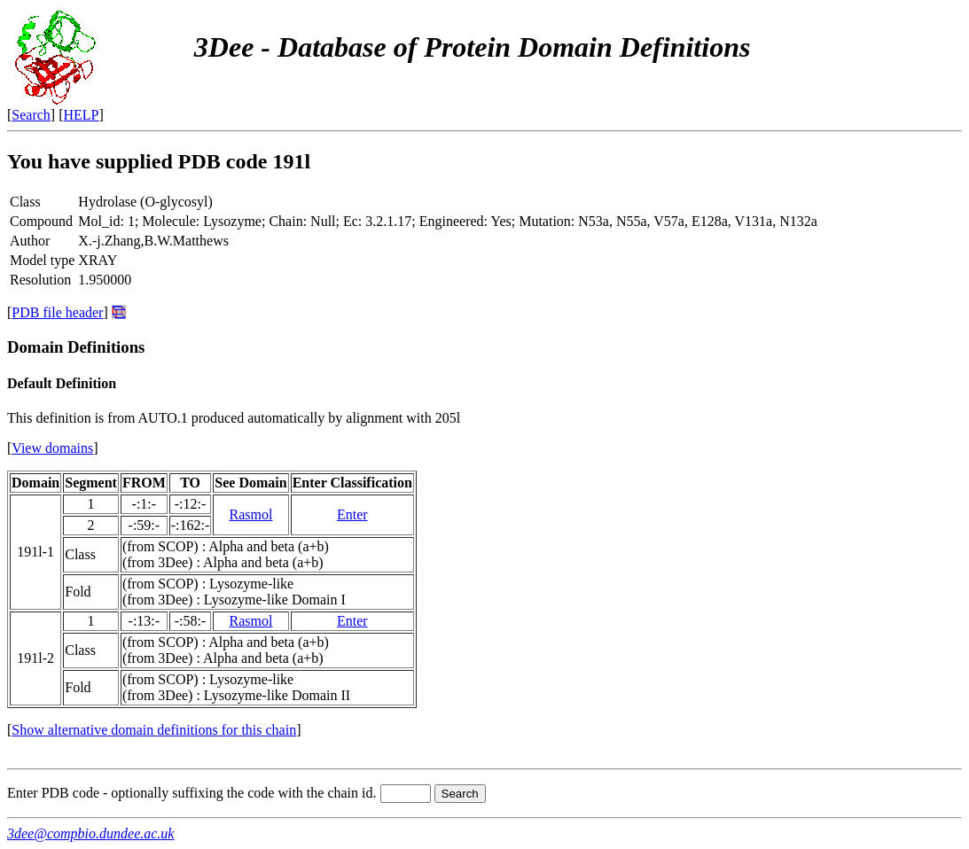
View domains (52, 448)
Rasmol (251, 514)
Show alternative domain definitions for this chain (154, 729)
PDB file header (57, 312)
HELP (81, 114)
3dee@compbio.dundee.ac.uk (90, 833)
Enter (352, 514)
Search (31, 114)
